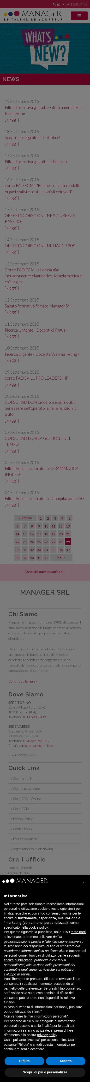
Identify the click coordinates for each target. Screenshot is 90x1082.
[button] (84, 882)
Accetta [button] (66, 1061)
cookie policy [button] (38, 927)
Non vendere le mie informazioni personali (35, 1016)
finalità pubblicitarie (18, 960)
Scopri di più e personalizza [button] (45, 1072)
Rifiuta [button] (24, 1061)
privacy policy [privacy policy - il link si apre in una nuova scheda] (47, 1035)
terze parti (78, 932)
